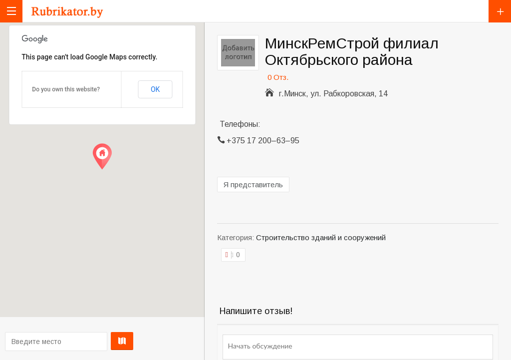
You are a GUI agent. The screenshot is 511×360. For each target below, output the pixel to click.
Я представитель (253, 184)
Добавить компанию (500, 11)
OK (155, 89)
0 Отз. (277, 77)
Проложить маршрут (100, 341)
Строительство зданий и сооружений (321, 237)
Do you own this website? (66, 89)
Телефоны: (240, 124)
